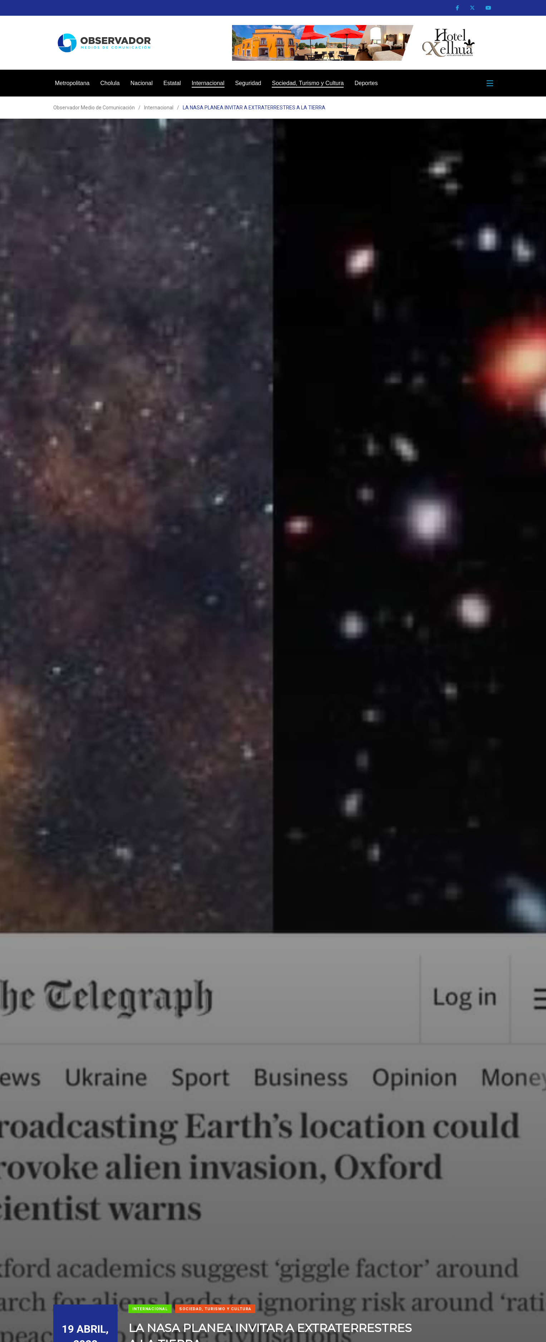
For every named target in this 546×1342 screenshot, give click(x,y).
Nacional (142, 83)
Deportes (366, 83)
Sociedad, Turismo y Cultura (308, 83)
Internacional (208, 83)
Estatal (172, 83)
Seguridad (248, 83)
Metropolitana (72, 83)
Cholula (109, 83)
